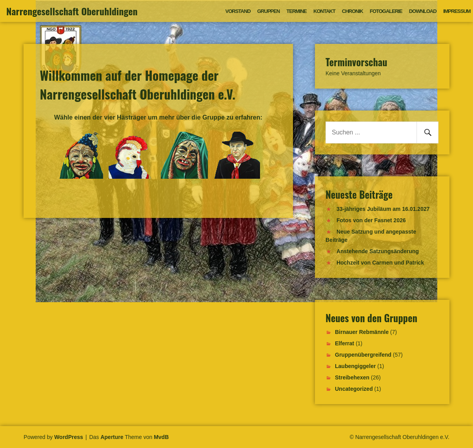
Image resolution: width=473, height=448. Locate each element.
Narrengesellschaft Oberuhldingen (72, 11)
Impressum (457, 11)
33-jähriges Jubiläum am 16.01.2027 (383, 209)
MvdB (161, 437)
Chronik (352, 11)
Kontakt (324, 11)
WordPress (68, 437)
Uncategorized (354, 389)
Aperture (111, 437)
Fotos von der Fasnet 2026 (371, 220)
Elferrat (344, 343)
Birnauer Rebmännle (362, 332)
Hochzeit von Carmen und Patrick (380, 262)
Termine (296, 11)
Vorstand (238, 11)
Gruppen (268, 11)
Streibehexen (352, 377)
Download (423, 11)
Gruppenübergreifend (363, 355)
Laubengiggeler (355, 366)
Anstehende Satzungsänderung (378, 251)
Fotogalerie (386, 11)
